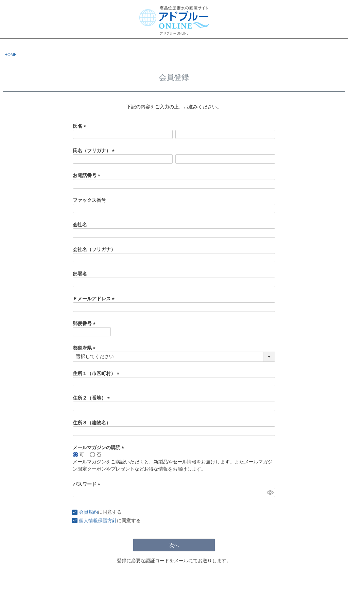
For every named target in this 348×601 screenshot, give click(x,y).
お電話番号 (88, 175)
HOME (10, 54)
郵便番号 (85, 323)
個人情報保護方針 (98, 520)
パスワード (88, 484)
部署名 (80, 274)
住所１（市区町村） (97, 373)
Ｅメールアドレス (95, 298)
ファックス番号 (89, 200)
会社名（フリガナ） (94, 249)
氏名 (80, 126)
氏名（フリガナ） (95, 150)
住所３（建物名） (92, 422)
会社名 (80, 224)
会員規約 (88, 512)
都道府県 (85, 348)
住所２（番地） (92, 398)
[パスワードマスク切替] (270, 492)
